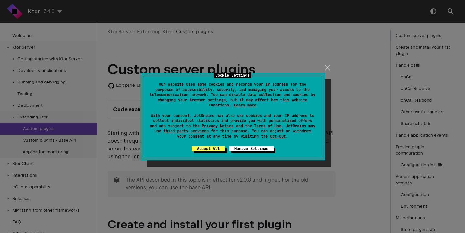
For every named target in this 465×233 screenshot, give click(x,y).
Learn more (245, 105)
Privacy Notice (217, 125)
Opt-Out (278, 136)
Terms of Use (267, 125)
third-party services (186, 131)
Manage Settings (251, 148)
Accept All (208, 148)
